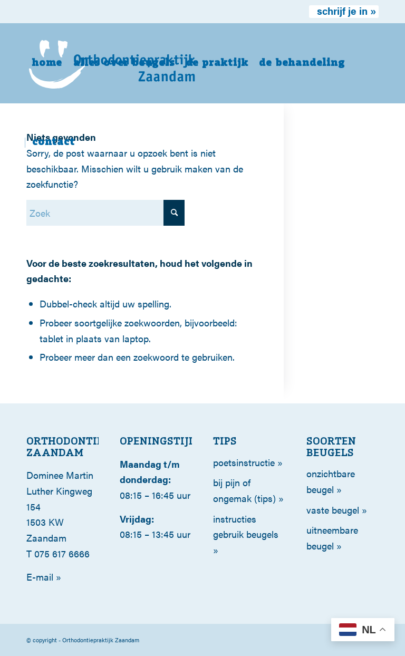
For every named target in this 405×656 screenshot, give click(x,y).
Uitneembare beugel (332, 537)
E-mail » (43, 576)
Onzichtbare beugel (330, 481)
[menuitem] (344, 11)
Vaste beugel (332, 509)
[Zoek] (105, 213)
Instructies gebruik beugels (245, 526)
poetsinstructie (244, 462)
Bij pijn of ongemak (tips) (244, 490)
